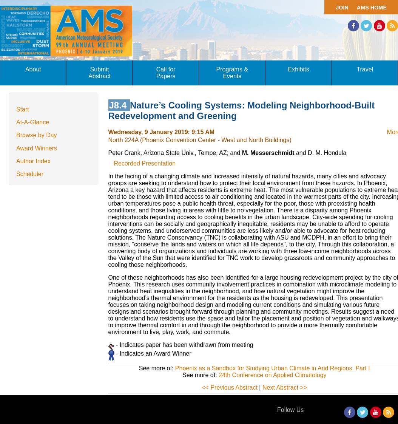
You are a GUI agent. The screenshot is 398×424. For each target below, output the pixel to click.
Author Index (33, 161)
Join (342, 8)
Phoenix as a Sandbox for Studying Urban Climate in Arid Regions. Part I (272, 368)
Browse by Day (36, 135)
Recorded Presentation (145, 163)
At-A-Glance (32, 122)
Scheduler (29, 174)
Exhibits (298, 69)
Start (22, 109)
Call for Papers (166, 72)
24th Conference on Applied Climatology (273, 375)
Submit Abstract (99, 72)
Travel (364, 69)
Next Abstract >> (284, 387)
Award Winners (36, 148)
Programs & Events (232, 72)
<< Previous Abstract (230, 387)
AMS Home (372, 8)
